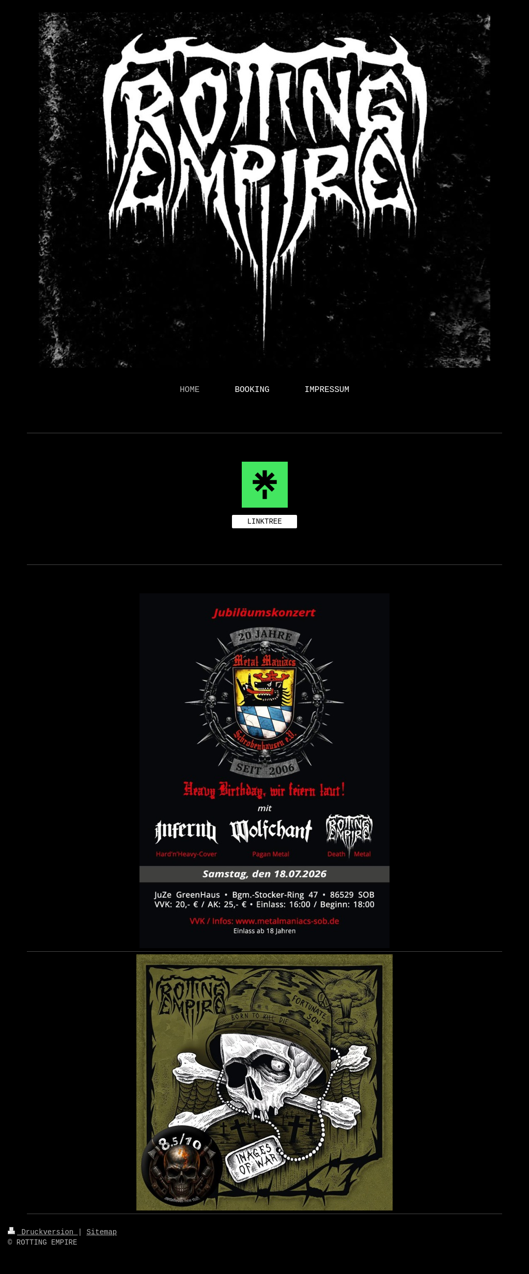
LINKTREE (264, 521)
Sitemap (101, 1232)
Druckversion (43, 1232)
